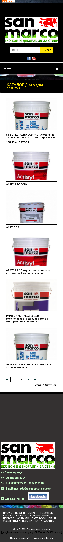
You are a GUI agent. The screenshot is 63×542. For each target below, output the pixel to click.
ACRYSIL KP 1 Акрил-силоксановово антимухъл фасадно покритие (28, 271)
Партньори (39, 518)
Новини (20, 513)
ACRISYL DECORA (17, 184)
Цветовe (8, 518)
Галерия (21, 515)
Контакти (23, 518)
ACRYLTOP (12, 227)
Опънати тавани (39, 515)
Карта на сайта (44, 521)
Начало (7, 513)
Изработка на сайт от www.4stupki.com (31, 538)
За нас (32, 513)
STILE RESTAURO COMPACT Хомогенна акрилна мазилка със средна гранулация (31, 136)
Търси (47, 50)
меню (31, 68)
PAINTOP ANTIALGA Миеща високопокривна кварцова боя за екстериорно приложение (27, 318)
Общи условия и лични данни (29, 519)
